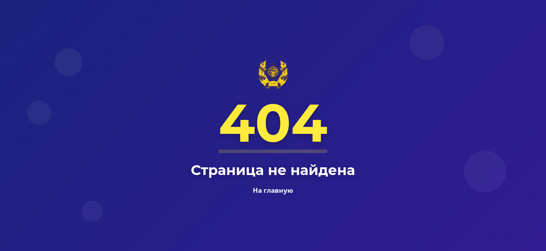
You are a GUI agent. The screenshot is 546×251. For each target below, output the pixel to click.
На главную (273, 190)
